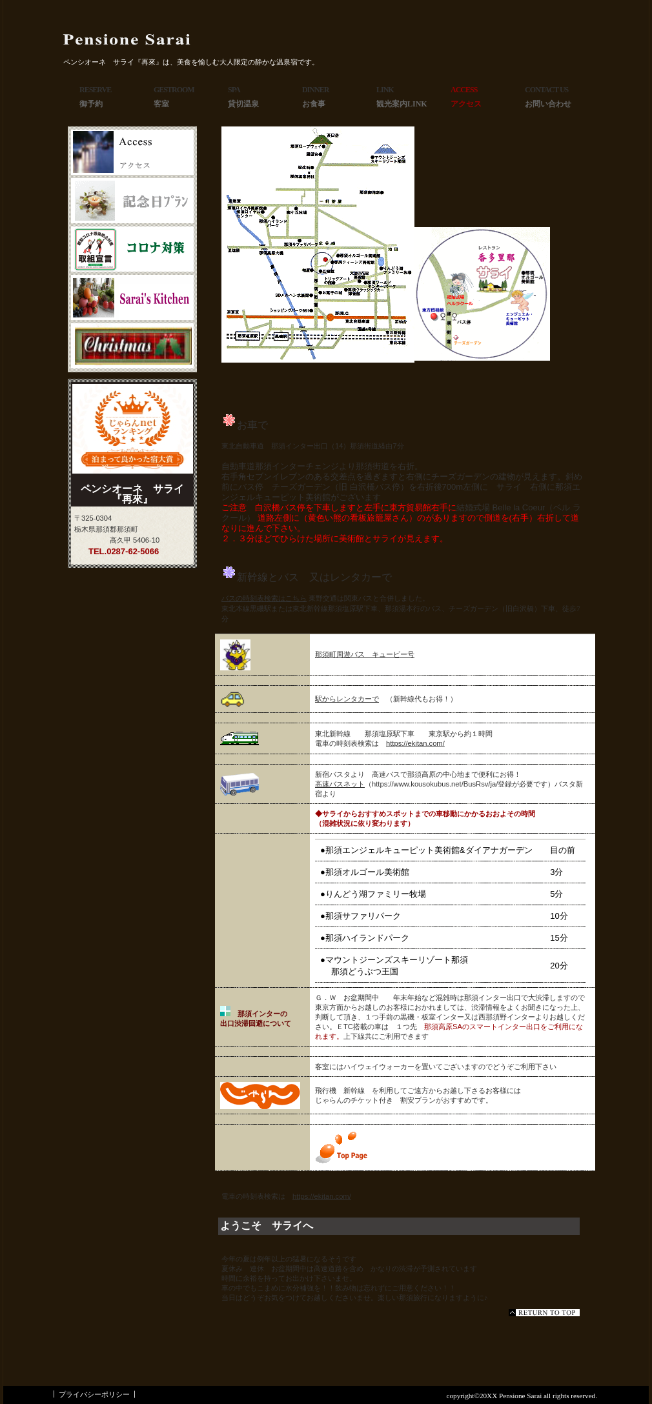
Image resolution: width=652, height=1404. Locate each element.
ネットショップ (132, 200)
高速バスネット (340, 784)
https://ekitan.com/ (415, 743)
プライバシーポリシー (94, 1394)
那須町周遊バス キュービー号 (364, 654)
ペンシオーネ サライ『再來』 (158, 40)
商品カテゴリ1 (132, 249)
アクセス (132, 152)
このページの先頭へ (544, 1312)
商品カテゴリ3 (132, 345)
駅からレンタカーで (347, 699)
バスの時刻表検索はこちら (264, 598)
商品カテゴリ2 (132, 297)
